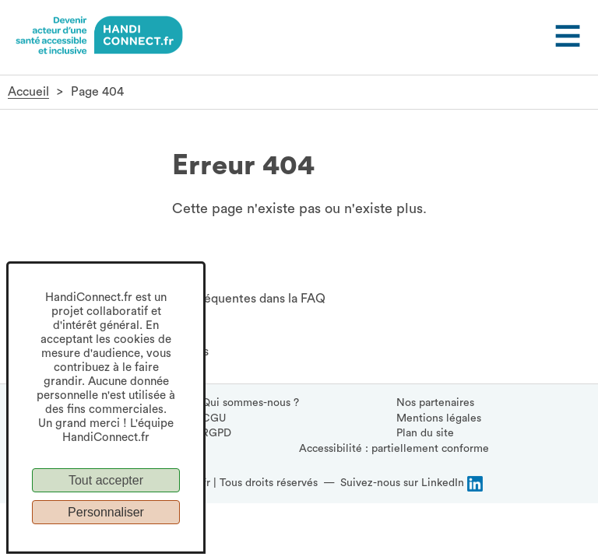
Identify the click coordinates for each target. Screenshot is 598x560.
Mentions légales (438, 418)
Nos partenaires (435, 402)
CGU (214, 418)
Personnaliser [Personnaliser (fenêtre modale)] (106, 512)
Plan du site (425, 433)
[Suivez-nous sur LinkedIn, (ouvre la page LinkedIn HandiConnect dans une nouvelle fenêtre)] (411, 484)
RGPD (216, 433)
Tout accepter (106, 480)
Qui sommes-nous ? (250, 402)
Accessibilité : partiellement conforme (394, 448)
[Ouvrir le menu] (566, 37)
